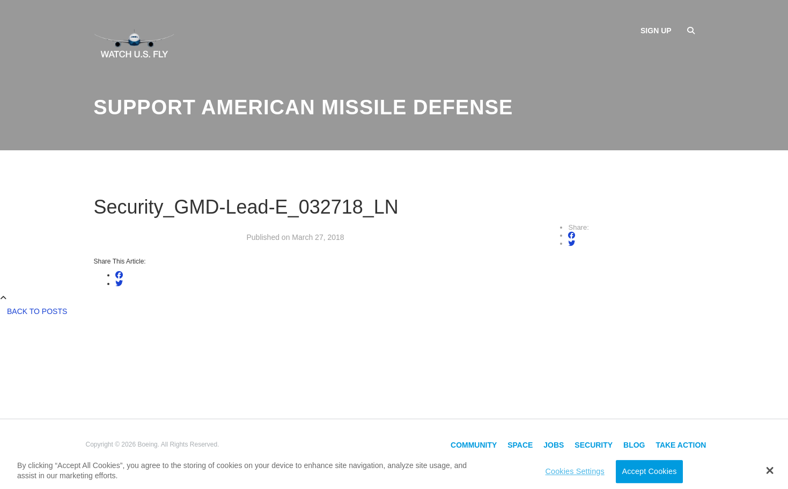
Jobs (553, 445)
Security (594, 445)
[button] (769, 470)
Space (520, 445)
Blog (634, 445)
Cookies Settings (575, 471)
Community (474, 445)
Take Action (681, 445)
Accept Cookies (649, 471)
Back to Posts (37, 311)
